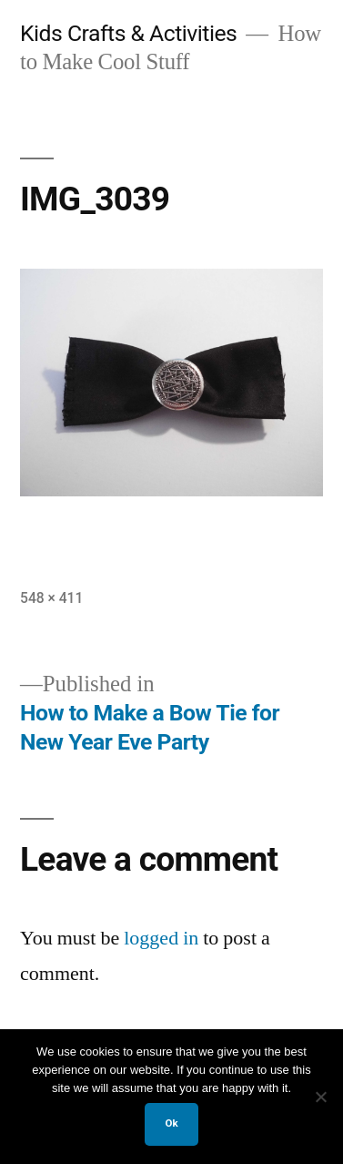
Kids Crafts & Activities (128, 33)
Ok (171, 1123)
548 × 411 (51, 598)
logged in (161, 938)
